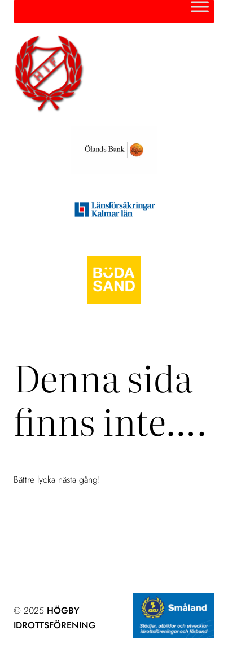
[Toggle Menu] (200, 6)
